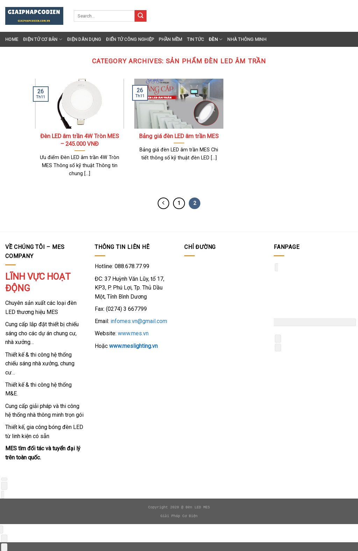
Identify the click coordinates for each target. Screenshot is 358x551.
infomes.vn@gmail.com (138, 321)
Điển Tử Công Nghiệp (130, 39)
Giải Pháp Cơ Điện (179, 516)
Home (11, 39)
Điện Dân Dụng (84, 39)
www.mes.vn (133, 333)
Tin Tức (195, 39)
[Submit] (140, 16)
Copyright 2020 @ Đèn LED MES (179, 507)
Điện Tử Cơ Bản (42, 39)
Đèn (215, 39)
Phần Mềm (170, 39)
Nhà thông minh (246, 39)
